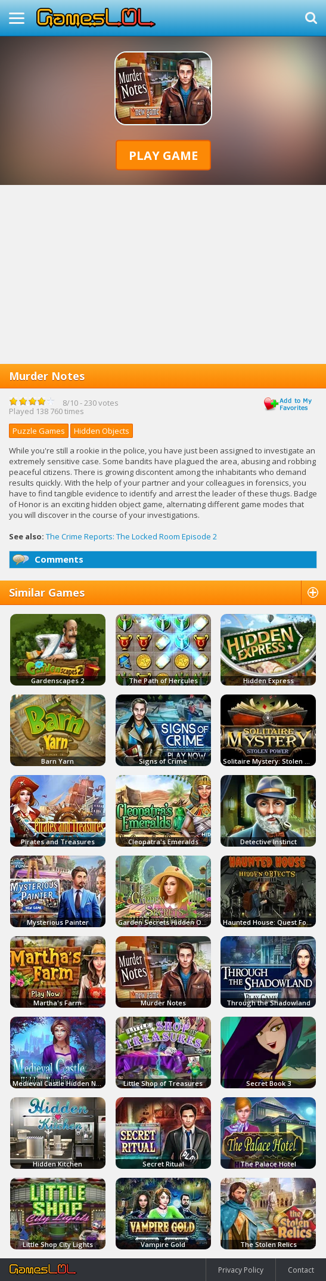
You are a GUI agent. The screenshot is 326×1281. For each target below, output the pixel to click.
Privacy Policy (240, 1270)
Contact (301, 1270)
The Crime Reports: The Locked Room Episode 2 (131, 536)
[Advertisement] (163, 274)
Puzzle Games (39, 430)
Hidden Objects (101, 430)
